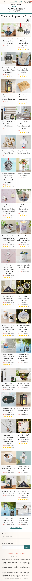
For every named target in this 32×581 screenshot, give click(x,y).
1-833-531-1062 (20, 553)
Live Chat (10, 553)
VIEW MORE (16, 527)
